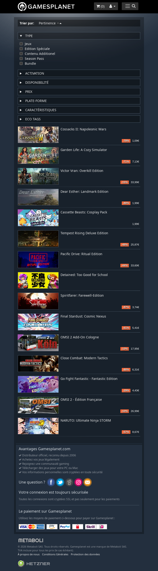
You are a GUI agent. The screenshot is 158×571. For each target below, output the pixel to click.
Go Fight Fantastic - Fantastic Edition (89, 379)
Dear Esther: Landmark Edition (84, 192)
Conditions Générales (55, 554)
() (100, 6)
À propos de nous (29, 554)
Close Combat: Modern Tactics (84, 358)
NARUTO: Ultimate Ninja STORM (86, 421)
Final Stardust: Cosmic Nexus (83, 316)
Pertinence (50, 23)
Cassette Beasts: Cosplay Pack (84, 212)
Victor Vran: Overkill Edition (82, 171)
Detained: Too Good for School (84, 275)
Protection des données (85, 554)
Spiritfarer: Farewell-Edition (82, 296)
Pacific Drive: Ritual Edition (81, 254)
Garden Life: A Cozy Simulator (84, 150)
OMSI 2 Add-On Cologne (80, 337)
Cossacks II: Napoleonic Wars (83, 129)
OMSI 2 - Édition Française (81, 400)
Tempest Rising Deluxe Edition (84, 233)
